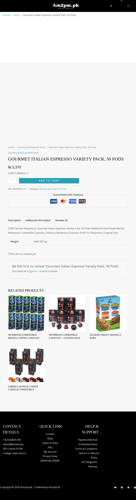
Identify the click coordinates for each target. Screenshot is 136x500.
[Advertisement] (68, 39)
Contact (50, 434)
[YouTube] (115, 487)
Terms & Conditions (86, 448)
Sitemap (92, 466)
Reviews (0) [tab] (61, 220)
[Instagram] (135, 487)
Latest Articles (50, 443)
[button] (111, 6)
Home (6, 15)
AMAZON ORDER (50, 460)
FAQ (50, 447)
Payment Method (87, 439)
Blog (50, 438)
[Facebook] (122, 487)
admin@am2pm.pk (13, 444)
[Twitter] (128, 487)
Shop (16, 15)
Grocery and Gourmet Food (31, 147)
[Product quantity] (12, 180)
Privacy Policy (50, 456)
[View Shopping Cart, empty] (119, 2)
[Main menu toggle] (128, 6)
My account (50, 451)
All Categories (89, 462)
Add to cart (49, 180)
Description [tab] (14, 220)
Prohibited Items (88, 444)
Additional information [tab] (38, 220)
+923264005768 (12, 439)
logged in (32, 271)
